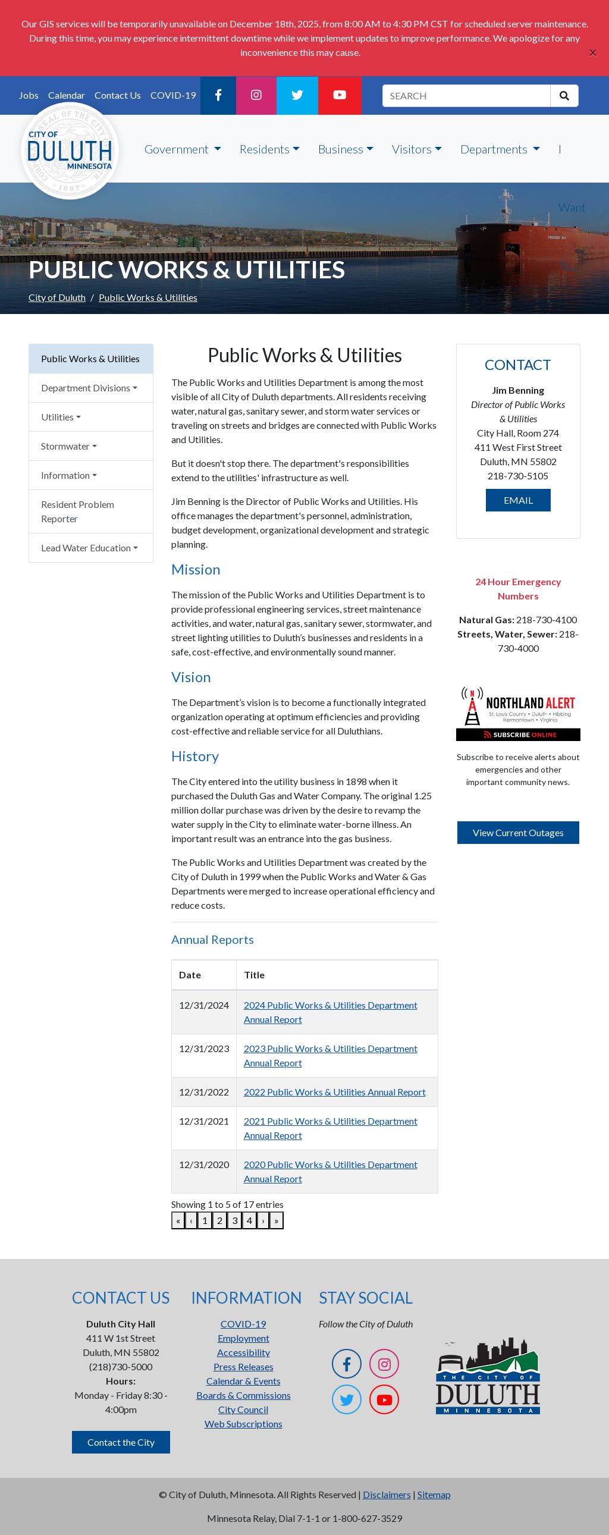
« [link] (178, 1220)
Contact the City (121, 1442)
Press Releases (244, 1366)
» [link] (276, 1220)
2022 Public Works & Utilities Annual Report (335, 1091)
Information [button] (65, 475)
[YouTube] (340, 96)
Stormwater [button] (65, 445)
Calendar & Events (243, 1380)
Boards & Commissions (243, 1395)
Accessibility (243, 1352)
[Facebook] (218, 96)
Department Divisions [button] (85, 387)
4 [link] (249, 1220)
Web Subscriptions (243, 1423)
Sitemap (434, 1494)
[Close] (593, 52)
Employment (243, 1337)
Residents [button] (265, 149)
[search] (564, 95)
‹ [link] (191, 1220)
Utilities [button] (57, 416)
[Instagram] (256, 96)
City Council (243, 1409)
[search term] (466, 95)
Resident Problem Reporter (77, 511)
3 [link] (234, 1220)
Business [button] (340, 149)
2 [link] (219, 1220)
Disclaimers (387, 1494)
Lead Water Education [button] (86, 547)
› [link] (263, 1220)
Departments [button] (495, 149)
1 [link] (205, 1220)
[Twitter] (297, 96)
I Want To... (572, 207)
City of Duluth (57, 297)
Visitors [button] (412, 149)
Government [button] (178, 149)
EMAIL (518, 500)
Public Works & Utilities (90, 358)
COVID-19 (173, 95)
